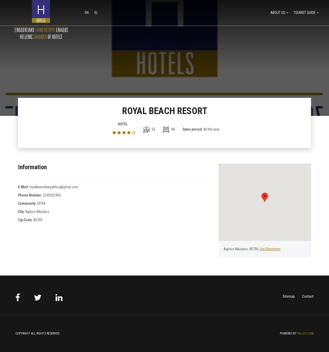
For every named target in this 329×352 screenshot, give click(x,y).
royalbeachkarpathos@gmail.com (53, 187)
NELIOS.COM (305, 333)
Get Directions (270, 249)
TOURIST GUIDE (305, 13)
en (87, 13)
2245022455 (52, 195)
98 (169, 129)
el (96, 13)
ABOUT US (277, 13)
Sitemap (289, 296)
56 (149, 129)
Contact (308, 296)
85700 (37, 220)
